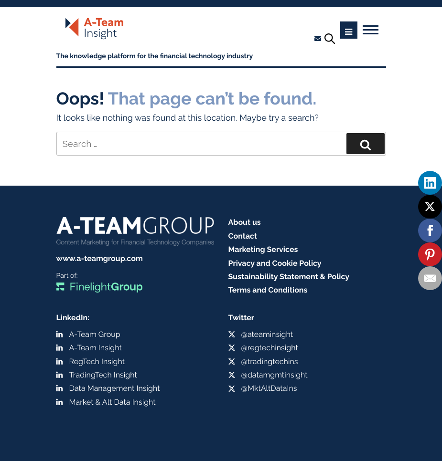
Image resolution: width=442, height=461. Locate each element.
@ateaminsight (267, 334)
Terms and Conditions (268, 289)
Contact (243, 236)
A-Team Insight (95, 347)
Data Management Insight (114, 388)
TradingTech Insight (103, 374)
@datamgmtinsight (274, 374)
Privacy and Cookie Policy (275, 263)
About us (244, 222)
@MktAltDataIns (269, 388)
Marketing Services (263, 249)
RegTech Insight (97, 361)
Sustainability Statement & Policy (289, 276)
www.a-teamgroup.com (99, 258)
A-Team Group (94, 334)
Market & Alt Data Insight (112, 402)
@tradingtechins (269, 361)
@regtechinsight (269, 347)
